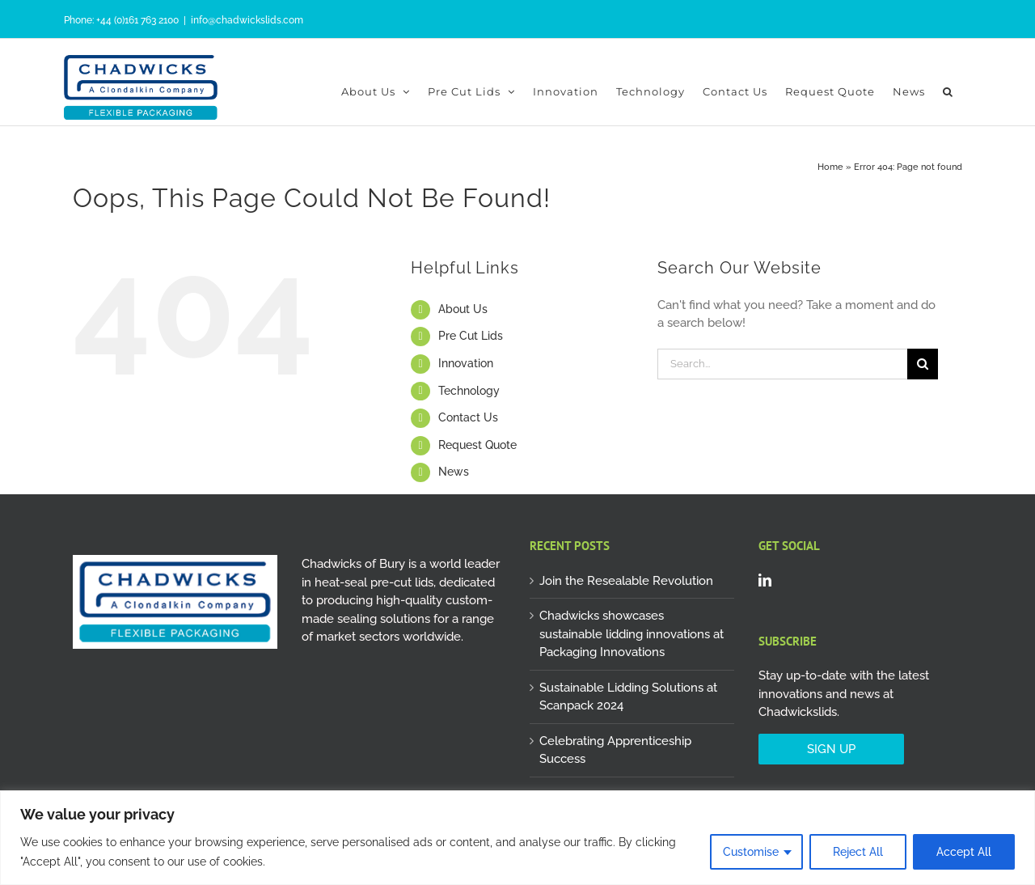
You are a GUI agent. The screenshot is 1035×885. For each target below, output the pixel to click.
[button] (948, 91)
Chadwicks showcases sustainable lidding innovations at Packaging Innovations (631, 633)
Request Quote (477, 444)
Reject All (858, 851)
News (453, 471)
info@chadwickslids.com (247, 20)
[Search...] (782, 364)
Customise (751, 851)
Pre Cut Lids (470, 335)
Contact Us (468, 417)
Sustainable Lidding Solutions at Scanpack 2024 (628, 697)
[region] (517, 837)
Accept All (963, 851)
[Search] (922, 364)
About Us (463, 309)
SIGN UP (831, 749)
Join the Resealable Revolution (626, 581)
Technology (469, 390)
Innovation (465, 363)
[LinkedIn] (764, 580)
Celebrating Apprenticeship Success (615, 750)
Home (830, 167)
